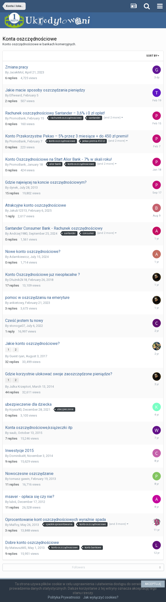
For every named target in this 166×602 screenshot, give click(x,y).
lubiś (12, 502)
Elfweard (15, 95)
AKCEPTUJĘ (153, 584)
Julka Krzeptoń (20, 386)
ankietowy (16, 303)
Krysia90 (15, 409)
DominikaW (17, 456)
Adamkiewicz (19, 257)
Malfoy (14, 525)
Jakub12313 (18, 210)
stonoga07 (17, 326)
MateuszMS (17, 548)
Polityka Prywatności (64, 597)
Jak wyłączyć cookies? (100, 597)
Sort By (152, 55)
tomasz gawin (19, 479)
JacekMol (16, 72)
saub (13, 433)
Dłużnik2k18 (18, 280)
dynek (13, 187)
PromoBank (17, 118)
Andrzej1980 (18, 233)
